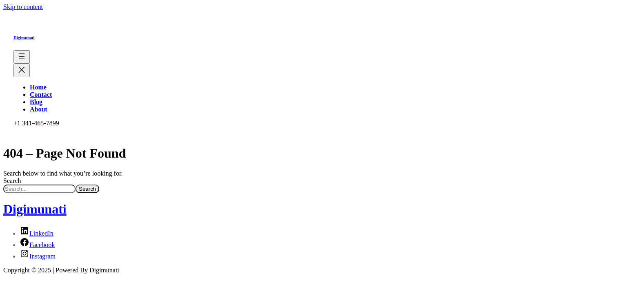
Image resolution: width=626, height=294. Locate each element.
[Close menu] (21, 70)
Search (12, 180)
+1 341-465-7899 (36, 123)
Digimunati (24, 37)
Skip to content (23, 6)
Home (38, 87)
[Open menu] (21, 57)
